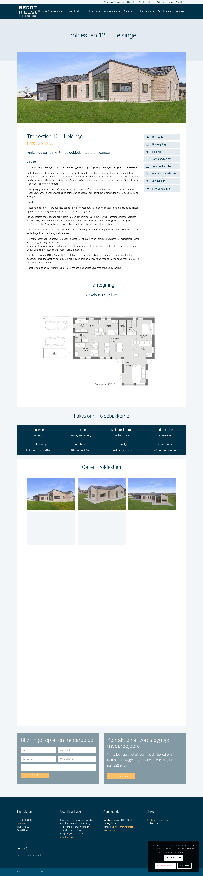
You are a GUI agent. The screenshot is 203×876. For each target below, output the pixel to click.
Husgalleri (131, 2)
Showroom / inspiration (114, 2)
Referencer (161, 2)
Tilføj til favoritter (158, 188)
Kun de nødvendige (165, 866)
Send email (22, 823)
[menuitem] (114, 2)
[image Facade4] (103, 495)
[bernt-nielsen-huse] (30, 11)
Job (171, 2)
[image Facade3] (52, 495)
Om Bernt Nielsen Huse (157, 820)
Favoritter (180, 2)
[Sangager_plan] (101, 351)
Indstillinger (184, 866)
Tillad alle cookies (173, 858)
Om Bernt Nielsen (146, 2)
